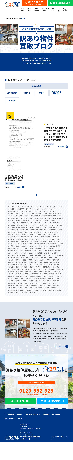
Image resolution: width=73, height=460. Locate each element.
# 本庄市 (28, 257)
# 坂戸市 (23, 236)
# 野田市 (27, 285)
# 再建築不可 (33, 225)
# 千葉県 (60, 229)
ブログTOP (9, 414)
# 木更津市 (38, 255)
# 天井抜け (45, 239)
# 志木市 (19, 248)
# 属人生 (56, 241)
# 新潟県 (41, 250)
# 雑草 (20, 287)
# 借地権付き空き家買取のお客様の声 (18, 220)
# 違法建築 (11, 285)
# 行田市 (23, 280)
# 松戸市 (17, 260)
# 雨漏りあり (38, 287)
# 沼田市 (50, 264)
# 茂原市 (28, 278)
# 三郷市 (45, 213)
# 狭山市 (33, 269)
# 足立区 (37, 283)
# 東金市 (10, 260)
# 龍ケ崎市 (32, 292)
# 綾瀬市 (26, 276)
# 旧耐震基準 (54, 253)
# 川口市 (17, 243)
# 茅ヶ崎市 (43, 278)
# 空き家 (10, 273)
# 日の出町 (30, 253)
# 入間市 (52, 220)
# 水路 (20, 264)
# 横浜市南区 (55, 260)
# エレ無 (46, 206)
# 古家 (44, 232)
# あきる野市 (25, 206)
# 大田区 (31, 239)
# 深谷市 (31, 267)
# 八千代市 (23, 222)
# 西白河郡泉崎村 (46, 280)
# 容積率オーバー (13, 241)
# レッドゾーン (24, 213)
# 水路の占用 (27, 264)
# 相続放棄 (60, 269)
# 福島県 (34, 271)
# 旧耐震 (46, 253)
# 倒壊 (37, 218)
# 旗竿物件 (23, 253)
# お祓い (60, 206)
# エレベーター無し (36, 206)
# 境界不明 (48, 236)
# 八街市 (43, 222)
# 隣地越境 (56, 285)
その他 (20, 418)
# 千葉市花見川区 (41, 229)
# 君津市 (50, 232)
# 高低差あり (43, 290)
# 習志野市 (52, 276)
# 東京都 (43, 257)
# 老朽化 (59, 276)
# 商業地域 (25, 234)
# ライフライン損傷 (48, 211)
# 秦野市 (41, 271)
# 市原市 (36, 243)
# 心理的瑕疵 (12, 248)
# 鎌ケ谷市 (42, 285)
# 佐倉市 (31, 218)
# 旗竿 (10, 253)
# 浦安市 (17, 267)
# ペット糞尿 (20, 211)
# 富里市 (36, 241)
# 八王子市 (37, 222)
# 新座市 (34, 250)
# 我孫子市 (38, 248)
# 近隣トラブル (46, 283)
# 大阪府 (37, 239)
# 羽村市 (45, 276)
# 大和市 (24, 239)
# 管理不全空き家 (36, 273)
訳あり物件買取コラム (56, 93)
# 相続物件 (11, 271)
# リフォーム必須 (13, 213)
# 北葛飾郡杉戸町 (52, 227)
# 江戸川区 (35, 264)
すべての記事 (36, 86)
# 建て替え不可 (31, 246)
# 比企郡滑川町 (12, 264)
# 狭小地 (27, 269)
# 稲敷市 (47, 271)
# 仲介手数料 (23, 218)
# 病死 (39, 269)
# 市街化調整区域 (51, 243)
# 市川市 (42, 243)
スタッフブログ (10, 418)
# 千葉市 (32, 229)
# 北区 (44, 227)
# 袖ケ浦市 (30, 280)
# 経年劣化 (19, 276)
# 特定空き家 (12, 269)
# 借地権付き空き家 (57, 218)
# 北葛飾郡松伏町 (13, 229)
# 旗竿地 (15, 253)
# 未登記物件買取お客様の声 (16, 257)
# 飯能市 (20, 290)
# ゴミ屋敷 (11, 209)
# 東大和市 (51, 257)
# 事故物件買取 (35, 215)
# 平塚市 (60, 243)
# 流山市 (56, 264)
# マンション (37, 211)
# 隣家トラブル (12, 287)
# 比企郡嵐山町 (54, 262)
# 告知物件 (11, 234)
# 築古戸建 (11, 276)
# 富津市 (29, 241)
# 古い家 (38, 232)
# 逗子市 (54, 283)
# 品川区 (18, 234)
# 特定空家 (20, 269)
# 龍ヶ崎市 (24, 292)
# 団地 (32, 234)
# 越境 (25, 283)
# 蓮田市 (10, 280)
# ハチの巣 (52, 209)
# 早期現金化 (12, 255)
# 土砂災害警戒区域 (13, 236)
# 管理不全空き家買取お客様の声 (52, 273)
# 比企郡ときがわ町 (33, 262)
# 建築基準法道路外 (55, 246)
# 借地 (42, 218)
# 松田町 (23, 260)
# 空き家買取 (18, 273)
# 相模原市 (52, 269)
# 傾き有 (46, 220)
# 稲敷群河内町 (56, 271)
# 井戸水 (60, 215)
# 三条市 (32, 213)
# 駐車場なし (28, 290)
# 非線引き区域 (12, 290)
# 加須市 (30, 227)
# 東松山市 (58, 257)
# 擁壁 (21, 250)
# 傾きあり (39, 220)
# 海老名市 (24, 267)
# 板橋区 (29, 260)
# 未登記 (51, 255)
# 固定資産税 (46, 234)
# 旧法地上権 (38, 253)
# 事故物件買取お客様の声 (48, 215)
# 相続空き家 (19, 271)
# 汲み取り (43, 264)
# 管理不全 (27, 273)
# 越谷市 (31, 283)
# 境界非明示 (56, 236)
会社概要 (16, 2)
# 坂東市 (29, 236)
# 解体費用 (56, 280)
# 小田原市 (43, 241)
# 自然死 (15, 278)
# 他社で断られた (13, 218)
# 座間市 (23, 246)
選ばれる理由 (36, 9)
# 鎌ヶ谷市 (34, 285)
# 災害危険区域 (46, 267)
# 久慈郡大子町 (17, 215)
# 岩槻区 (10, 243)
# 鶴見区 (17, 292)
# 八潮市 (29, 222)
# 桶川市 (41, 260)
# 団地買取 (38, 234)
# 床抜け (17, 246)
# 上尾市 (51, 213)
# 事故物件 (27, 215)
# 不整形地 (58, 213)
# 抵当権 (51, 248)
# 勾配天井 (38, 227)
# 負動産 (19, 283)
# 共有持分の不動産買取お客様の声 (18, 225)
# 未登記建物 (59, 255)
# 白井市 (45, 269)
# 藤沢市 (17, 280)
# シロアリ (44, 209)
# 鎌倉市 (49, 285)
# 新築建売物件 (49, 250)
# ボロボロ (29, 211)
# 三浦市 (38, 213)
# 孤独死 (51, 239)
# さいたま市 (36, 209)
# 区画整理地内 (24, 229)
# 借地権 (47, 218)
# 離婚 (25, 287)
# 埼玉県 (36, 236)
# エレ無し (53, 206)
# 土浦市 (54, 234)
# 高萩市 (51, 290)
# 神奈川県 (28, 271)
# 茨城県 (50, 278)
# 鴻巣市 (10, 292)
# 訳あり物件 (12, 283)
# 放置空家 (28, 250)
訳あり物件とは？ (45, 9)
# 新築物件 (58, 250)
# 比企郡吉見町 (44, 262)
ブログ (58, 10)
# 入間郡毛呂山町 (13, 222)
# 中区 (10, 215)
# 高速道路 (58, 290)
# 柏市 (35, 260)
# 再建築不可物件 (43, 225)
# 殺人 (24, 262)
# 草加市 (56, 278)
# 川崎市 (23, 243)
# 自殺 (10, 278)
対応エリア (53, 9)
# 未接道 (45, 255)
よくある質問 (65, 9)
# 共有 (49, 222)
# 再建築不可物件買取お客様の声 (17, 227)
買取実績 (22, 9)
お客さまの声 (12, 93)
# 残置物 (18, 262)
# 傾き (32, 220)
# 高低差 (36, 290)
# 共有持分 (56, 222)
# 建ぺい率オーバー (43, 246)
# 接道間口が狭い (13, 250)
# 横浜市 (47, 260)
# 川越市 (29, 243)
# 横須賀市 (11, 262)
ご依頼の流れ (29, 9)
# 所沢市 (45, 248)
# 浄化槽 (10, 267)
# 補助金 (37, 280)
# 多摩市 (18, 239)
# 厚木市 (26, 232)
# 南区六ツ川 (12, 232)
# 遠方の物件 (19, 285)
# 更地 (32, 255)
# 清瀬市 (37, 267)
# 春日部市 (25, 255)
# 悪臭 (25, 248)
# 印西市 (19, 232)
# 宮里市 (58, 239)
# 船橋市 (22, 278)
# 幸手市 (10, 246)
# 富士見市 (23, 241)
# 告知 (56, 232)
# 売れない (11, 239)
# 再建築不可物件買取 (56, 225)
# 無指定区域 (55, 267)
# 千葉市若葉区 (52, 229)
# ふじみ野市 (12, 211)
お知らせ (27, 93)
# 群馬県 (38, 276)
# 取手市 (32, 232)
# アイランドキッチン (14, 206)
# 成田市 (31, 248)
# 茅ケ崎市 (36, 278)
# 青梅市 (46, 287)
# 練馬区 (32, 276)
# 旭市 (19, 255)
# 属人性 (50, 241)
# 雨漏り (31, 287)
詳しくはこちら (61, 346)
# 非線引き (53, 287)
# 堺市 (42, 236)
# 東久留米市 (36, 257)
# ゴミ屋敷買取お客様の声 (23, 209)
